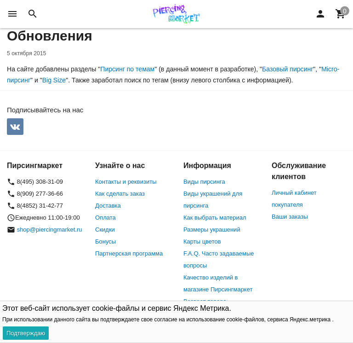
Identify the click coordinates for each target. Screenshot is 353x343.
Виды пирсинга (204, 181)
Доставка (108, 205)
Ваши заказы (290, 216)
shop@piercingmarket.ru (49, 229)
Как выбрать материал (214, 217)
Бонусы (105, 241)
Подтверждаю (25, 333)
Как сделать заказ (120, 193)
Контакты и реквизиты (125, 181)
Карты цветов (202, 241)
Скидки (105, 229)
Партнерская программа (129, 253)
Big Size (54, 80)
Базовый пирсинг (287, 69)
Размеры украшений (211, 229)
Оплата (105, 217)
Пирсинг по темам (127, 69)
